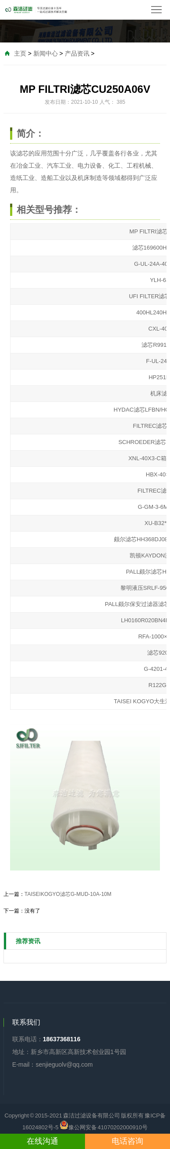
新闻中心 (45, 53)
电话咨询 (127, 1141)
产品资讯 (77, 53)
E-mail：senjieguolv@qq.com (52, 1064)
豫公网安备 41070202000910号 (104, 1125)
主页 (20, 53)
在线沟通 (42, 1141)
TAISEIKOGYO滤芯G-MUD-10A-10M (68, 894)
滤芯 (22, 153)
